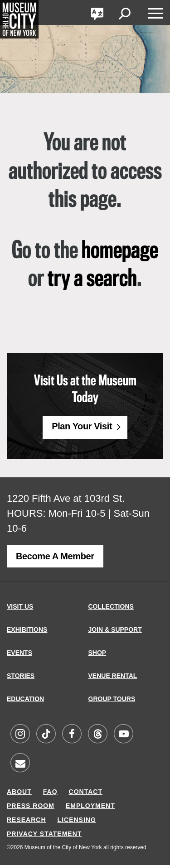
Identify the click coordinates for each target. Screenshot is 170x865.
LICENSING (77, 819)
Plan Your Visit (82, 426)
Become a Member (55, 556)
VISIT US (20, 606)
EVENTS (19, 652)
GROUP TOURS (112, 698)
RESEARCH (26, 819)
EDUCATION (25, 698)
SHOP (97, 652)
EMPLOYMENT (90, 805)
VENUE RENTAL (112, 675)
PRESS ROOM (30, 805)
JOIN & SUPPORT (115, 629)
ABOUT (19, 791)
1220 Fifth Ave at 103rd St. (66, 498)
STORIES (20, 675)
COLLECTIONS (111, 606)
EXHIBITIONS (27, 629)
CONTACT (85, 791)
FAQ (50, 791)
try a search (92, 279)
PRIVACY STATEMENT (44, 833)
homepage (120, 251)
